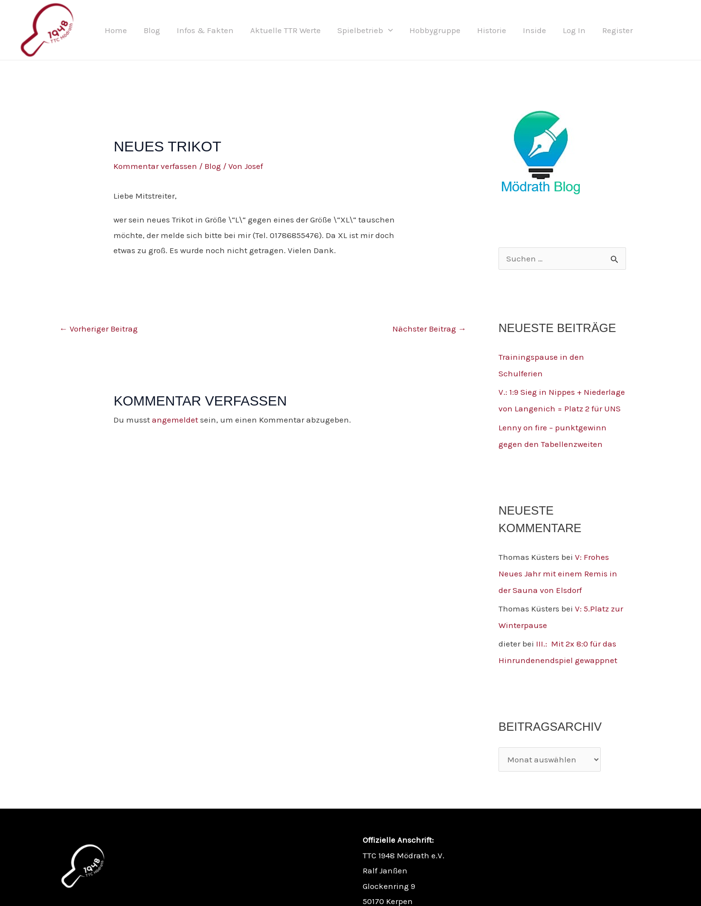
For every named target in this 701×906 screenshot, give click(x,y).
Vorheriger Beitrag (98, 328)
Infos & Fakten (205, 30)
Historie (491, 30)
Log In (574, 30)
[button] (388, 30)
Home (116, 30)
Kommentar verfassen (155, 166)
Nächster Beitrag (429, 328)
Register (617, 30)
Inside (534, 30)
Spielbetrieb (365, 30)
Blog (152, 30)
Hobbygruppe (435, 30)
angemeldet (175, 420)
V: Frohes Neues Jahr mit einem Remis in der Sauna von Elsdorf (557, 573)
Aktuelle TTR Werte (285, 30)
